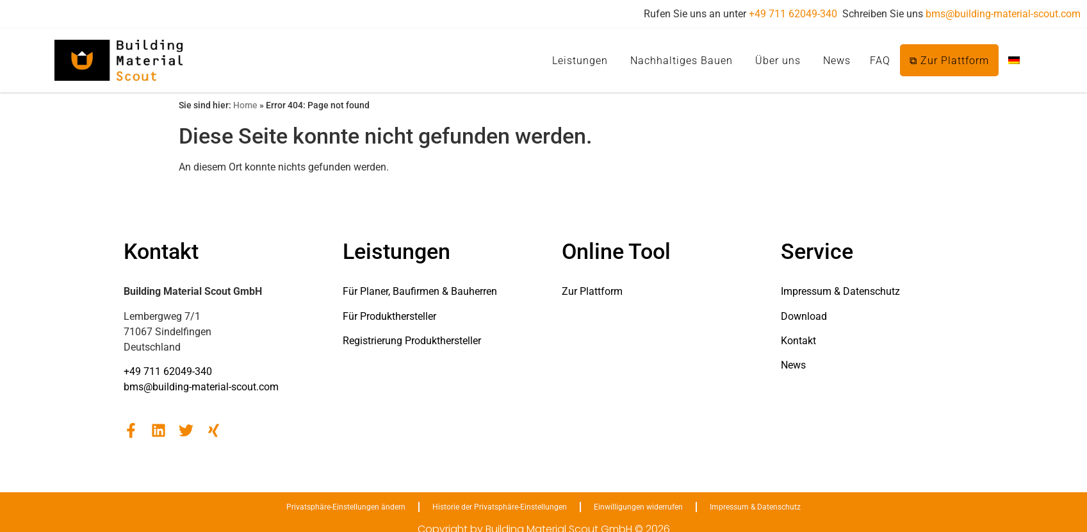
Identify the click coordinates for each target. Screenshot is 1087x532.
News (837, 60)
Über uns (778, 60)
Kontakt (798, 341)
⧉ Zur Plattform (949, 60)
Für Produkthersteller (389, 316)
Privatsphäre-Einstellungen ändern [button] (345, 507)
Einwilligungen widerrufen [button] (638, 507)
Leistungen (580, 60)
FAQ (880, 60)
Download (804, 316)
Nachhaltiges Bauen (681, 60)
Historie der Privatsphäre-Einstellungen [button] (499, 507)
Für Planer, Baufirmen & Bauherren (420, 291)
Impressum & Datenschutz (840, 291)
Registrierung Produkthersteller (412, 341)
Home (245, 105)
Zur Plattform (592, 291)
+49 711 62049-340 (793, 14)
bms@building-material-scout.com (1003, 14)
